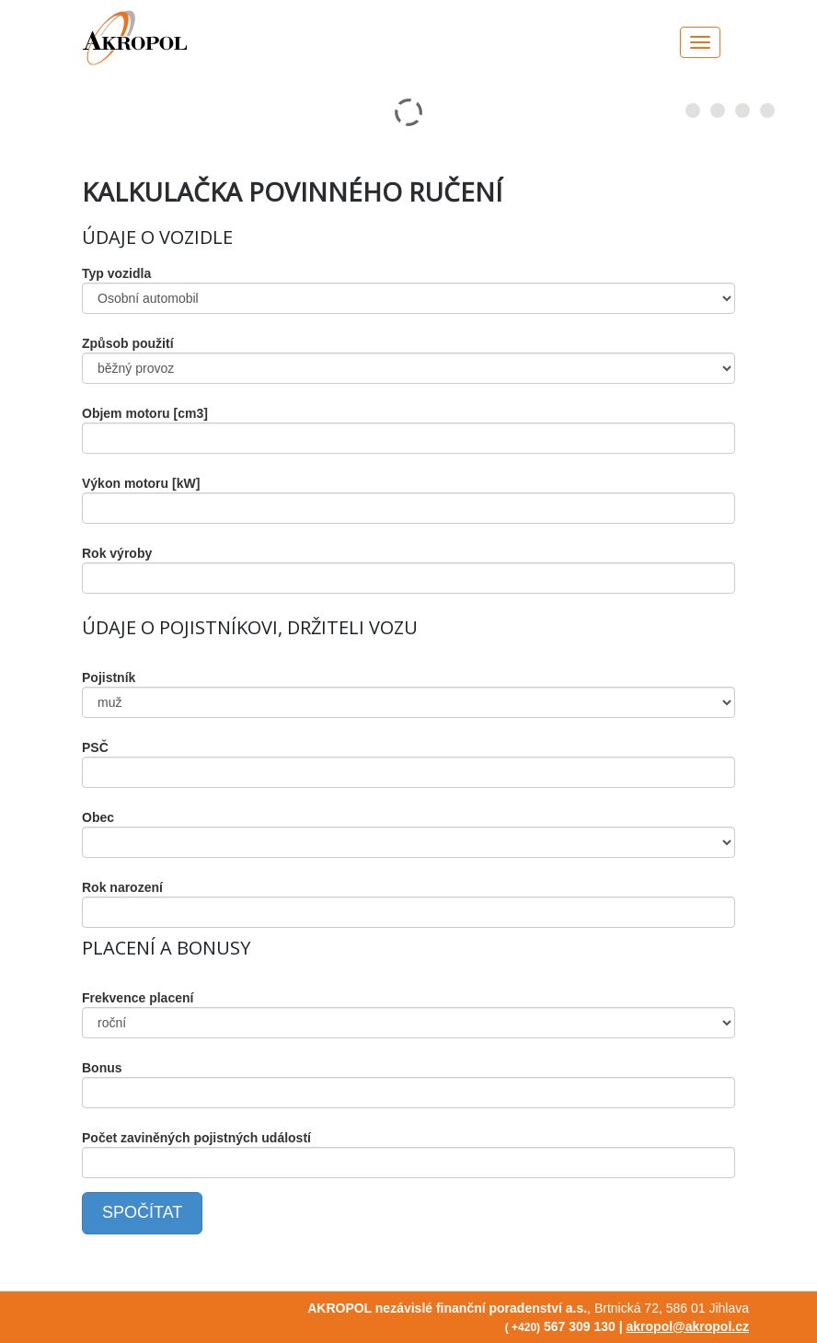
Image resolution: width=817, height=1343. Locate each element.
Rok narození (122, 887)
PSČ (95, 747)
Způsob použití (128, 343)
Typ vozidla (116, 273)
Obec (98, 817)
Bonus (102, 1067)
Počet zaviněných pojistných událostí (196, 1137)
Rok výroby (117, 553)
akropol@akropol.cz (688, 1326)
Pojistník (108, 677)
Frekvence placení (137, 997)
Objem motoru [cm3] (145, 413)
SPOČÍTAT (142, 1212)
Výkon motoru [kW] (141, 483)
